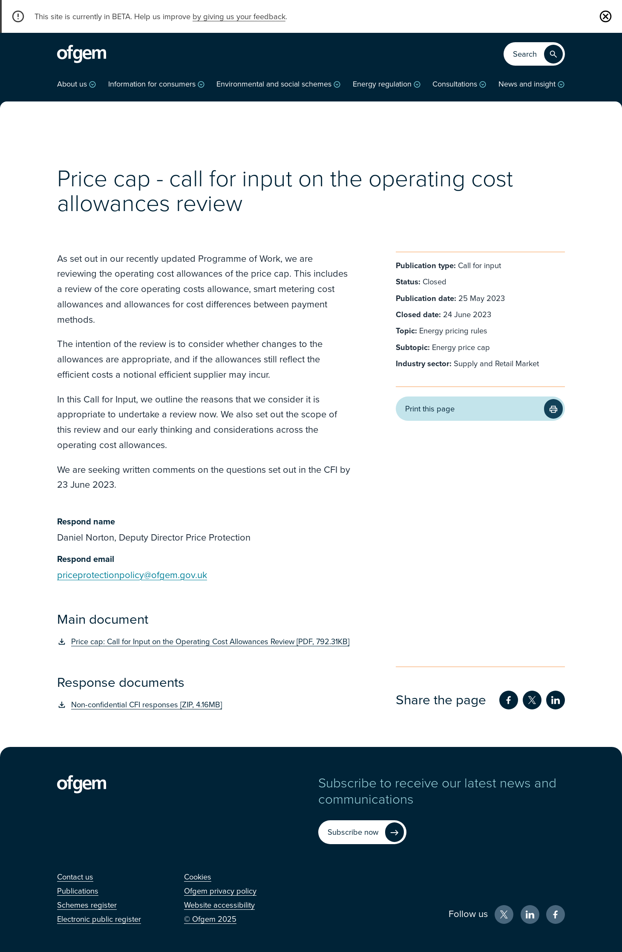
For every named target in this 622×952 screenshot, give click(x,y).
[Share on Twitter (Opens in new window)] (532, 700)
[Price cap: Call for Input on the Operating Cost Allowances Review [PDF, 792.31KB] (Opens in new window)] (205, 641)
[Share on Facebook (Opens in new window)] (508, 700)
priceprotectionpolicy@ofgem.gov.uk (132, 575)
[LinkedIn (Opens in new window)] (530, 914)
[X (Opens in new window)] (504, 914)
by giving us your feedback (239, 16)
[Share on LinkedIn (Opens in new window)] (555, 700)
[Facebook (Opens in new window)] (555, 914)
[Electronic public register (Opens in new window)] (99, 919)
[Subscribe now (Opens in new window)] (362, 832)
